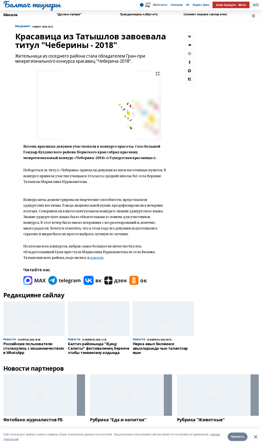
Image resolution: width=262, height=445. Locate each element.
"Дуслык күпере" (69, 14)
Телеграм (176, 5)
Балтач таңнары (31, 4)
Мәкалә (10, 15)
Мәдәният (23, 26)
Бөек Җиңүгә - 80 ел (231, 5)
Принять (237, 437)
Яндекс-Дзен (201, 5)
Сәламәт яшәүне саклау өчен (205, 14)
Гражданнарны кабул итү (139, 14)
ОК (187, 5)
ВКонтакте (160, 5)
